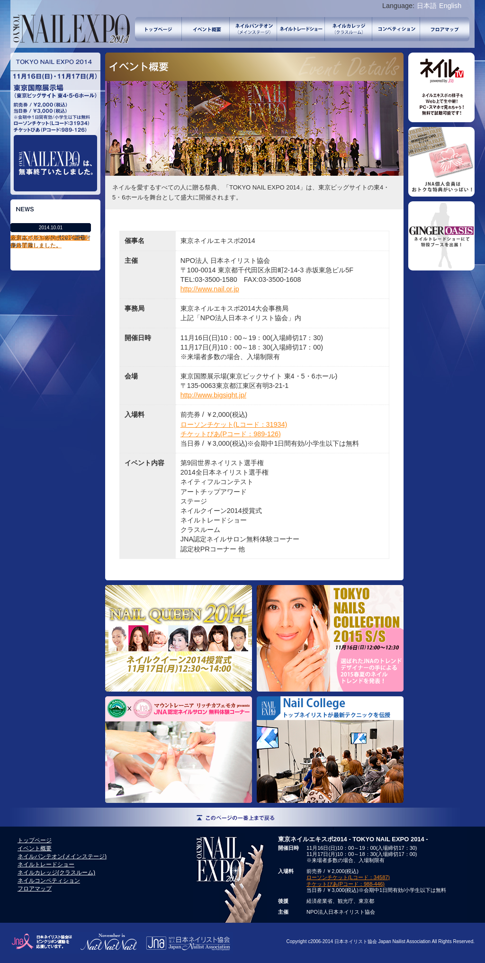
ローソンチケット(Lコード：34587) (348, 877)
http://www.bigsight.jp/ (213, 395)
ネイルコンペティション (396, 29)
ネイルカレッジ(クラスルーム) (348, 29)
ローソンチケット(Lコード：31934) (233, 424)
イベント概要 (206, 29)
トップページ (158, 29)
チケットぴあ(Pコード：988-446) (345, 884)
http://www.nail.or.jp (209, 289)
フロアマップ (444, 29)
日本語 (427, 5)
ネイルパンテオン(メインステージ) (253, 29)
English (450, 5)
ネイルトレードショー (301, 29)
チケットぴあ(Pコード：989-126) (230, 434)
